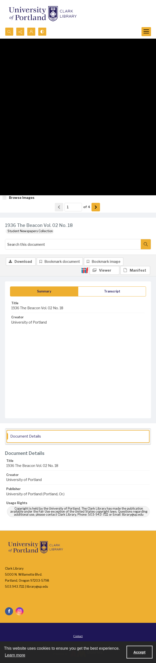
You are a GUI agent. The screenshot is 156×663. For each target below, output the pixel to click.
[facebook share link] (9, 611)
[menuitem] (78, 636)
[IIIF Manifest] (135, 270)
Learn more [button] (15, 655)
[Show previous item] (59, 207)
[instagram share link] (20, 611)
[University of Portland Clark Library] (42, 14)
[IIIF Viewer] (105, 270)
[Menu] (146, 31)
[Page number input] (73, 207)
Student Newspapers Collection (30, 231)
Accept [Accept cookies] (140, 652)
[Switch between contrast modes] (42, 32)
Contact (77, 636)
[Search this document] (73, 244)
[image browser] (19, 197)
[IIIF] (85, 270)
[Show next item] (96, 207)
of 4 (86, 207)
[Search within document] (146, 244)
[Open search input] (9, 32)
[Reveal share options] (20, 32)
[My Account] (31, 32)
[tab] (44, 291)
